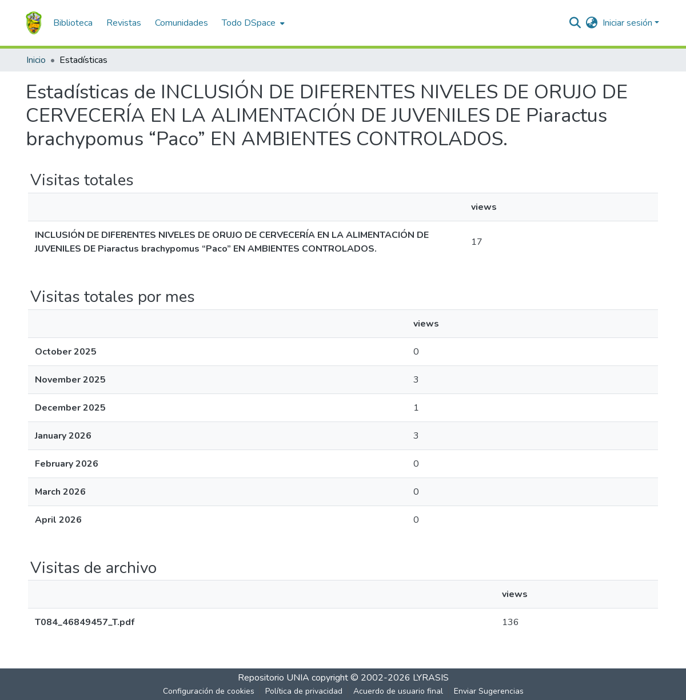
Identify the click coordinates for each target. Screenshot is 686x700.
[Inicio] (34, 22)
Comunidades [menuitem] (181, 23)
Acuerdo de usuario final (398, 691)
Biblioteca (73, 23)
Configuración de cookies (208, 691)
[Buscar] (575, 23)
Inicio (36, 60)
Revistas (123, 23)
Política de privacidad (303, 691)
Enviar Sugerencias (489, 691)
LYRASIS (431, 677)
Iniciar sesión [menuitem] (627, 23)
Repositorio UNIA (273, 677)
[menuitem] (252, 23)
